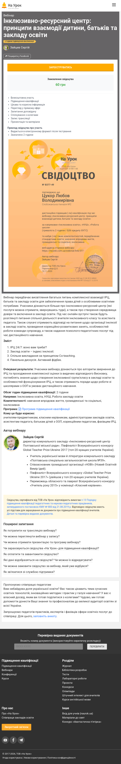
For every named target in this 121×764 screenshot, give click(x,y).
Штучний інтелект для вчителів (81, 695)
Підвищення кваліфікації (17, 665)
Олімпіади (68, 691)
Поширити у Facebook (17, 56)
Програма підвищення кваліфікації (44, 409)
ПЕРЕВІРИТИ (97, 646)
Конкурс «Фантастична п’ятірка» (81, 721)
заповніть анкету (44, 616)
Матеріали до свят (73, 717)
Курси (5, 678)
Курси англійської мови (76, 699)
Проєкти (67, 682)
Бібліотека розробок (74, 670)
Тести (65, 674)
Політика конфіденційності (61, 757)
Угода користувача (12, 757)
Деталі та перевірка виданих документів (30, 513)
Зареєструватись (60, 67)
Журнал (67, 665)
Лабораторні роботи (74, 678)
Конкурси (68, 687)
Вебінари (7, 670)
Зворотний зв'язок (16, 727)
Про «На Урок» (10, 713)
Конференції (9, 674)
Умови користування (35, 757)
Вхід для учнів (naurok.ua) (77, 713)
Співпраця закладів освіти (18, 717)
